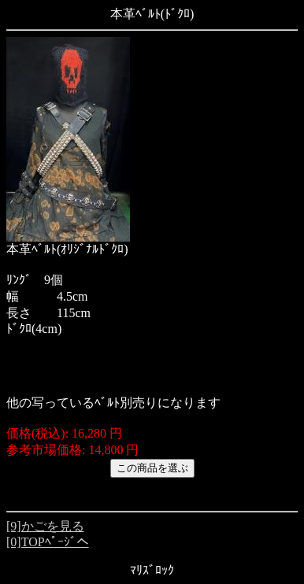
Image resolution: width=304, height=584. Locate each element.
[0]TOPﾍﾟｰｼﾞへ (47, 542)
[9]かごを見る (45, 526)
